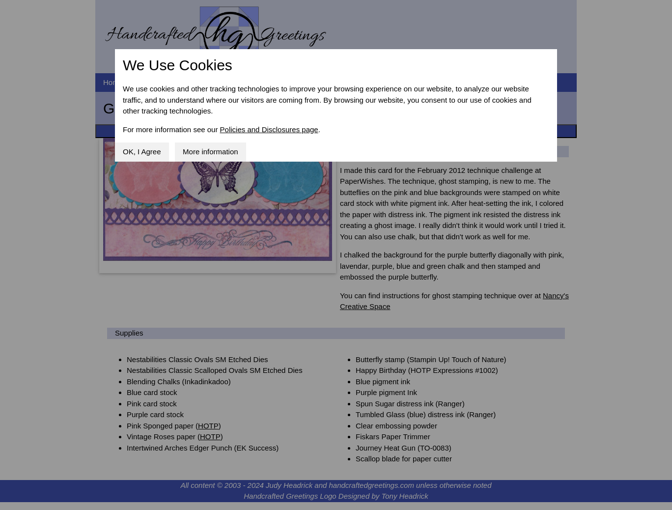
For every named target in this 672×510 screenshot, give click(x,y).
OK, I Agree (142, 151)
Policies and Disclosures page (269, 129)
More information (210, 151)
